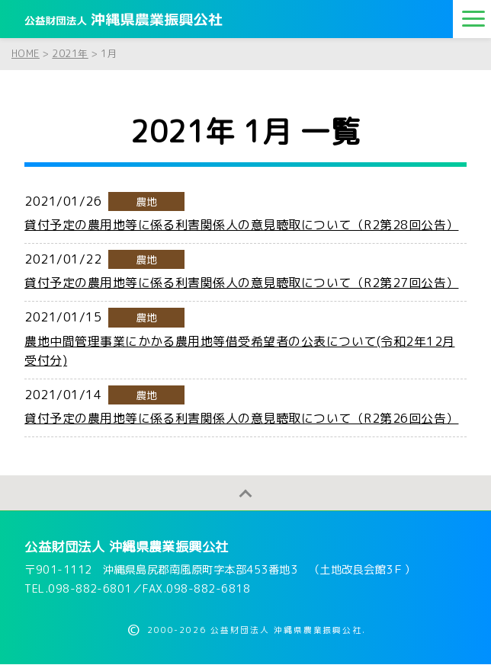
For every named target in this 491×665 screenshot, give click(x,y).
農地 (147, 201)
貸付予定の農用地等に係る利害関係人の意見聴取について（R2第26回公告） (241, 418)
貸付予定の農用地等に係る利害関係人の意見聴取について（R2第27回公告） (241, 282)
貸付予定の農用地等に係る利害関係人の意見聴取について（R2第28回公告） (241, 224)
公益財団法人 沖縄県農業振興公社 (126, 547)
